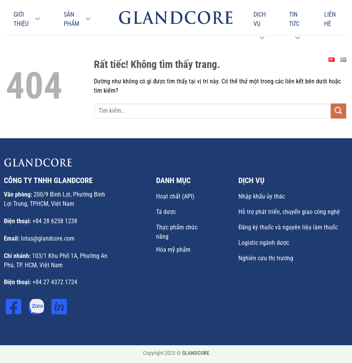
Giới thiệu (21, 19)
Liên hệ (330, 19)
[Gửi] (338, 111)
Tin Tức (294, 19)
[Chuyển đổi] (37, 19)
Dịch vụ (259, 19)
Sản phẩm (71, 19)
